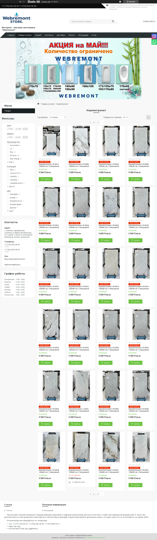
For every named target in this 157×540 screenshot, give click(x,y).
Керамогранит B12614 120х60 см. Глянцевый (139, 287)
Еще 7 (11, 211)
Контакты (49, 35)
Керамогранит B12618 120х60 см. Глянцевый (139, 226)
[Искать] (112, 21)
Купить (47, 179)
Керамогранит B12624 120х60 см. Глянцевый (79, 226)
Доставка (61, 35)
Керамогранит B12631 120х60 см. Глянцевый (139, 471)
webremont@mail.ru (12, 265)
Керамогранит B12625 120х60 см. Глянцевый (109, 410)
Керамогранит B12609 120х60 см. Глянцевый (139, 165)
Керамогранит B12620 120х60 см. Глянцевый (139, 410)
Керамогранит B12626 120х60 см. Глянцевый (109, 226)
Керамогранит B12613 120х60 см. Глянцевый (79, 287)
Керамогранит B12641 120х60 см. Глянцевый (109, 471)
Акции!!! (38, 35)
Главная (10, 35)
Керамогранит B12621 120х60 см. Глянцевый (79, 471)
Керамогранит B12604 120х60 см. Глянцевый (109, 165)
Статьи (9, 510)
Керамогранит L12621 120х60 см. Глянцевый (79, 410)
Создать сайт (46, 2)
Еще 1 (11, 162)
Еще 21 (12, 186)
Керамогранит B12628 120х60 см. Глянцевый (49, 471)
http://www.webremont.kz (14, 259)
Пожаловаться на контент (95, 538)
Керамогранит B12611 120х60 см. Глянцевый (49, 165)
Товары (7, 111)
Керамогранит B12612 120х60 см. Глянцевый (49, 287)
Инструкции (83, 35)
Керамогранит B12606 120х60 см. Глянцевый (79, 165)
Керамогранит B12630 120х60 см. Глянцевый (109, 348)
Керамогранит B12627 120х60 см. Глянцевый (49, 226)
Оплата (71, 35)
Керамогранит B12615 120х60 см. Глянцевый (79, 348)
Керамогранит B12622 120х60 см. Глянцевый (49, 348)
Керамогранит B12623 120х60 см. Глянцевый (49, 410)
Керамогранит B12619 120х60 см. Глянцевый (109, 287)
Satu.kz (89, 535)
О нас (94, 35)
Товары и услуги (25, 35)
